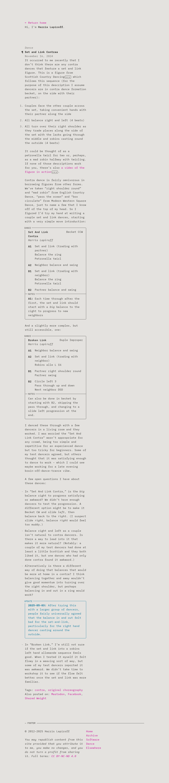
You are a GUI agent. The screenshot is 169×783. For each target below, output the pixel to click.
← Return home (35, 22)
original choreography (65, 690)
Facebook (74, 694)
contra (40, 690)
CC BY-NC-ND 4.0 (63, 756)
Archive (92, 735)
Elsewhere (93, 747)
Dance (90, 743)
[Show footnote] (68, 77)
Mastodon (58, 694)
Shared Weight (35, 698)
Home (89, 731)
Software (92, 739)
